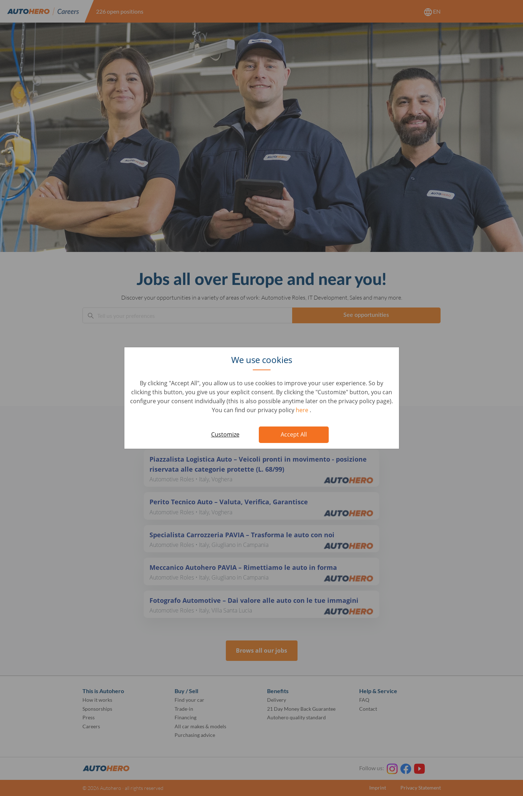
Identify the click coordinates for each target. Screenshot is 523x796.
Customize (225, 434)
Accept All (294, 434)
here (303, 410)
